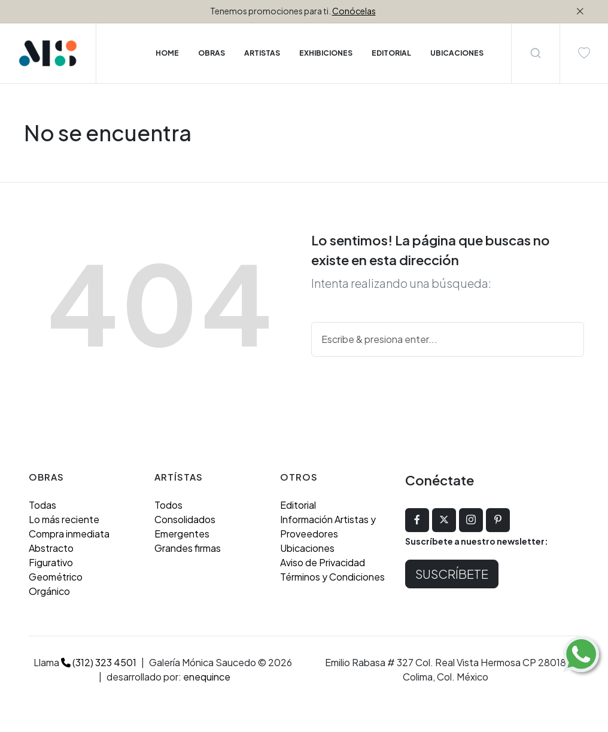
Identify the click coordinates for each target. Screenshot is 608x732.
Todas (42, 505)
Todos (168, 505)
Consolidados (184, 519)
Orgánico (49, 591)
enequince (206, 676)
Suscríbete (451, 573)
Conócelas (354, 10)
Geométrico (56, 576)
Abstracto (51, 548)
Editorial (298, 505)
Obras (211, 52)
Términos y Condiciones (332, 576)
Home (167, 52)
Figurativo (51, 562)
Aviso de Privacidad (322, 562)
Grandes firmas (187, 548)
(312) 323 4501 (98, 662)
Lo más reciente (64, 519)
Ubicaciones (307, 548)
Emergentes (181, 533)
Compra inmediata (69, 533)
